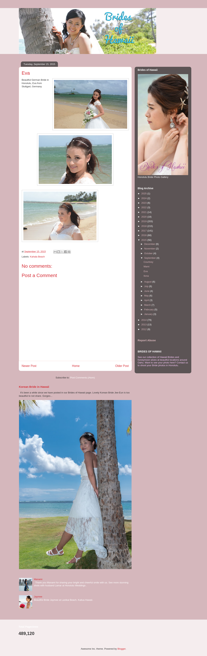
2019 (144, 221)
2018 (144, 226)
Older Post (122, 365)
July (146, 286)
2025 (144, 193)
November (150, 248)
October (148, 253)
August (148, 281)
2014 (144, 320)
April (147, 300)
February (149, 309)
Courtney (148, 262)
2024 (144, 198)
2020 (144, 216)
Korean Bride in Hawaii (34, 386)
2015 (144, 240)
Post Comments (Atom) (82, 377)
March (147, 305)
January (148, 314)
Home (76, 365)
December (150, 244)
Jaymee (38, 596)
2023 (144, 202)
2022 (144, 207)
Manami (38, 579)
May (146, 295)
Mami (146, 266)
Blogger (121, 648)
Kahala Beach (37, 256)
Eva (146, 271)
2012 (144, 329)
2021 (144, 212)
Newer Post (29, 365)
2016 (144, 235)
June (147, 291)
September (150, 258)
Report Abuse (147, 340)
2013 (144, 324)
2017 (144, 230)
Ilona (146, 275)
